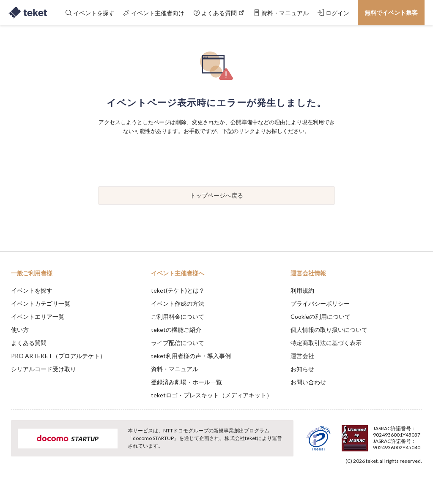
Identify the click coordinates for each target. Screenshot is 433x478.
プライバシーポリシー (320, 303)
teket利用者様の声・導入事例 (191, 355)
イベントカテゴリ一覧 (40, 303)
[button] (11, 446)
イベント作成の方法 (177, 303)
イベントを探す (31, 290)
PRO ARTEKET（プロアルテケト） (58, 355)
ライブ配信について (177, 342)
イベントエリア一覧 (37, 316)
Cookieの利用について (320, 316)
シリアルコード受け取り (43, 368)
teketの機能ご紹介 (176, 329)
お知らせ (302, 368)
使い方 (20, 329)
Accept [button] (403, 435)
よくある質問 (29, 342)
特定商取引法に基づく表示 (326, 342)
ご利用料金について (177, 316)
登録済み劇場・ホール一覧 (186, 382)
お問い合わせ (308, 382)
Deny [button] (360, 436)
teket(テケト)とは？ (178, 290)
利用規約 (302, 290)
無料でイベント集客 (391, 12)
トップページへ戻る (216, 195)
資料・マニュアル (174, 368)
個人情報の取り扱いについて (328, 329)
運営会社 (302, 355)
